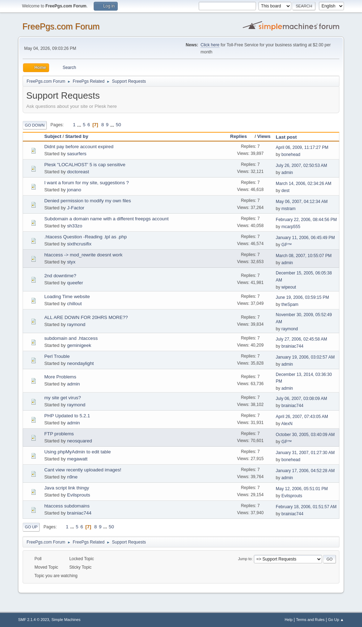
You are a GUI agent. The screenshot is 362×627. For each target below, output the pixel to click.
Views (264, 136)
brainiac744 (292, 346)
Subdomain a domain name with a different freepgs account (106, 218)
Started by (76, 136)
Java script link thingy (66, 487)
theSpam (289, 304)
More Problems (60, 376)
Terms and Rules (310, 619)
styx (71, 262)
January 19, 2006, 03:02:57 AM (305, 357)
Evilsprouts (78, 495)
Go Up (31, 527)
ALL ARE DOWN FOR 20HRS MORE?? (86, 317)
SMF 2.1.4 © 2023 (33, 619)
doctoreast (78, 171)
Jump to (244, 559)
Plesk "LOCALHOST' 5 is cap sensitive (84, 164)
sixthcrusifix (79, 243)
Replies (241, 136)
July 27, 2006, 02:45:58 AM (301, 339)
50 (118, 124)
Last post (286, 137)
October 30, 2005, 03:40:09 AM (305, 434)
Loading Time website (67, 296)
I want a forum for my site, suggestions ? (86, 182)
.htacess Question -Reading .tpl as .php (85, 236)
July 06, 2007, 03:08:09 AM (301, 398)
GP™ (286, 244)
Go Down (35, 125)
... (79, 124)
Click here (209, 44)
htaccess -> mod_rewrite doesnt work (83, 254)
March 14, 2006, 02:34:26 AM (303, 183)
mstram (288, 208)
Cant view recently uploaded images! (82, 469)
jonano (74, 189)
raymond (76, 324)
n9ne (72, 477)
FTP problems (59, 433)
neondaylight (80, 363)
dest (285, 190)
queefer (75, 282)
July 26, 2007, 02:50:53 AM (301, 165)
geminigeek (79, 345)
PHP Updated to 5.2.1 (67, 415)
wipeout (288, 287)
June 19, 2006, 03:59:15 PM (302, 297)
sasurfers (77, 153)
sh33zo (74, 225)
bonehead (290, 154)
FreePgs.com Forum (61, 26)
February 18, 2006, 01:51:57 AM (306, 506)
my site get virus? (62, 397)
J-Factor (75, 207)
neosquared (79, 440)
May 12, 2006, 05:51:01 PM (302, 488)
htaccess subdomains (66, 506)
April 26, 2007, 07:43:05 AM (302, 416)
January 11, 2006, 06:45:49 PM (305, 237)
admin (287, 172)
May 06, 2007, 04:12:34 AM (302, 201)
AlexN (286, 423)
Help (288, 619)
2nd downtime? (60, 275)
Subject (52, 136)
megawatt (77, 458)
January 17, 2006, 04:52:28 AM (305, 470)
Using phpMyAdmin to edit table (77, 451)
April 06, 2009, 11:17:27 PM (302, 147)
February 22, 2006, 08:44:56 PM (306, 219)
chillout (74, 303)
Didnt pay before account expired (78, 146)
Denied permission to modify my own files (87, 200)
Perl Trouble (57, 356)
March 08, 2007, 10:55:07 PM (304, 255)
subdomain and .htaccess (71, 338)
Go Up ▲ (336, 619)
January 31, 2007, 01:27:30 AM (305, 452)
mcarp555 (290, 226)
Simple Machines (66, 619)
